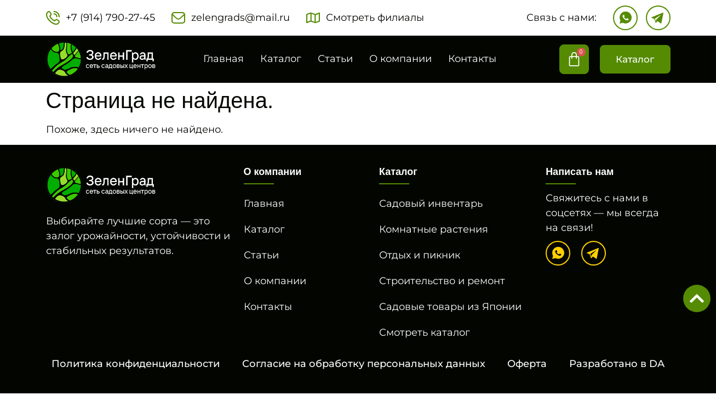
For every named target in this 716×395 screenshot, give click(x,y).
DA (657, 364)
